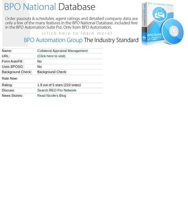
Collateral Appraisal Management (63, 51)
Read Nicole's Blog (51, 95)
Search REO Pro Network (56, 90)
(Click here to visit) (51, 56)
